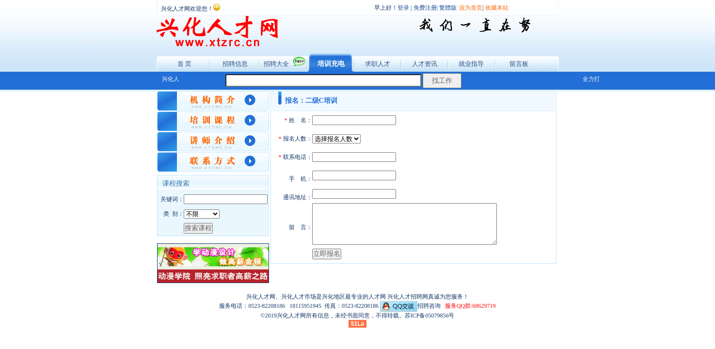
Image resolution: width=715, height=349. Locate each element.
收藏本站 (496, 7)
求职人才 (377, 63)
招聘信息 (235, 63)
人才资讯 (424, 63)
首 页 (184, 63)
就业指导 (471, 63)
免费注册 (425, 7)
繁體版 (448, 7)
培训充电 (331, 63)
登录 (403, 7)
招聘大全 (276, 63)
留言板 (518, 63)
